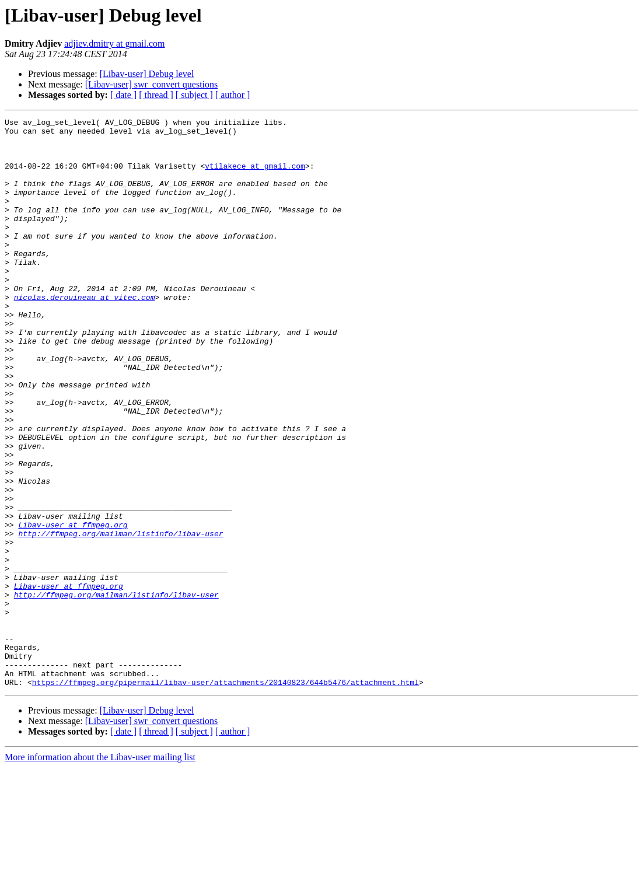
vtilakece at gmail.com (255, 176)
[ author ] (232, 95)
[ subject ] (194, 95)
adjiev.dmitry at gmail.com (114, 43)
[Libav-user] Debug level (147, 74)
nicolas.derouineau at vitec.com (84, 333)
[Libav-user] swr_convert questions (151, 84)
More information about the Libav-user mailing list (100, 871)
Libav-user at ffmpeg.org (72, 607)
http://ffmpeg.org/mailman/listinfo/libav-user (120, 617)
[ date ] (123, 95)
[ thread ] (156, 95)
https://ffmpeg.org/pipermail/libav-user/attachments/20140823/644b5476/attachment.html (225, 796)
